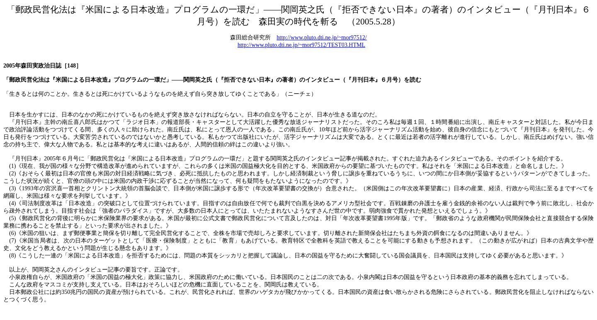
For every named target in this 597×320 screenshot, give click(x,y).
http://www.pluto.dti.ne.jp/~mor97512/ (321, 37)
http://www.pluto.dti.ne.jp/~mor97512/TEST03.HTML (301, 45)
